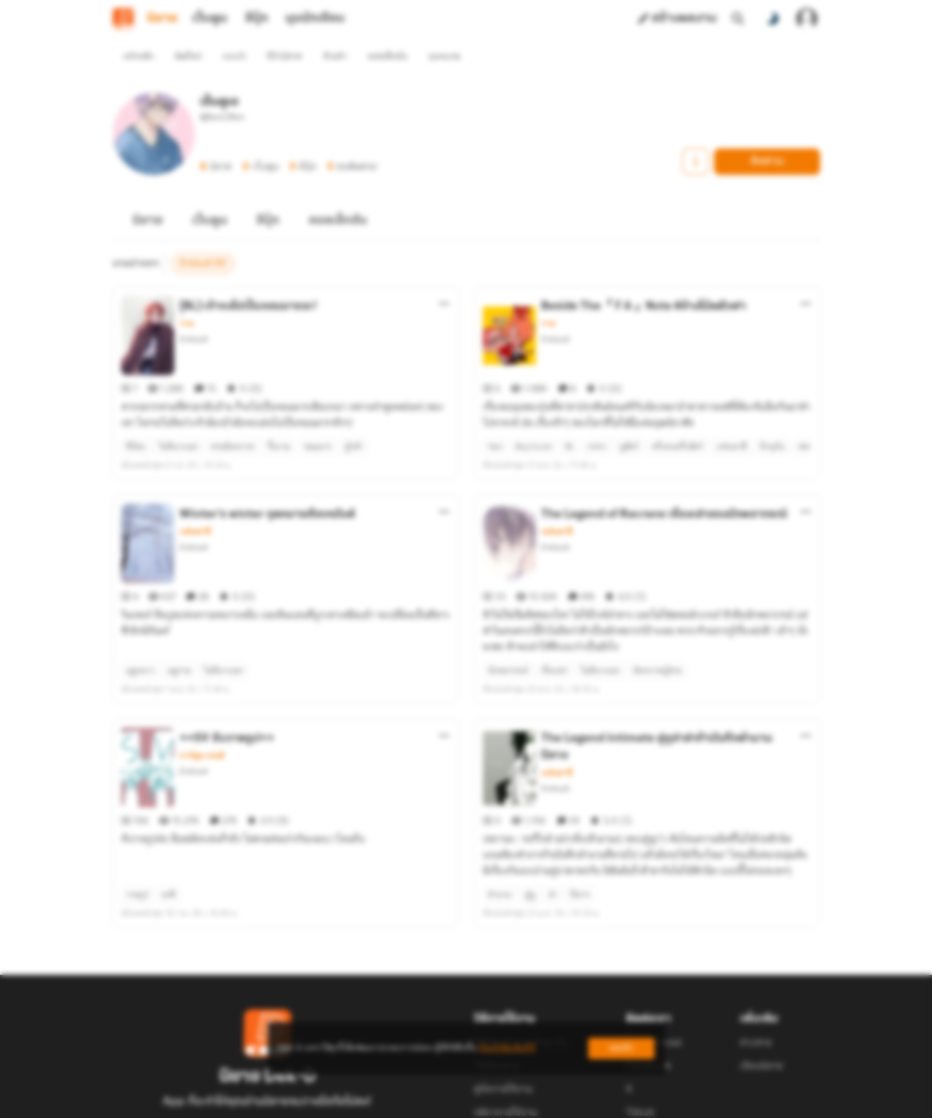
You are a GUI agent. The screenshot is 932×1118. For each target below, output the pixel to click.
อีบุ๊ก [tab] (256, 18)
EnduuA (194, 315)
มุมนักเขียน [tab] (314, 18)
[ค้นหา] (738, 18)
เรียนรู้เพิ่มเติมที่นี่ (506, 1048)
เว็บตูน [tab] (209, 18)
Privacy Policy (562, 1102)
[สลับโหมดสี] (772, 18)
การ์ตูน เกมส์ (202, 684)
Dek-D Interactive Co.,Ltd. (420, 1102)
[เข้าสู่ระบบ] (807, 18)
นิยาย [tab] (162, 18)
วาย (186, 299)
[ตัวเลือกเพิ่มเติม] (444, 280)
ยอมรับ (621, 1048)
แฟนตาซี (195, 483)
